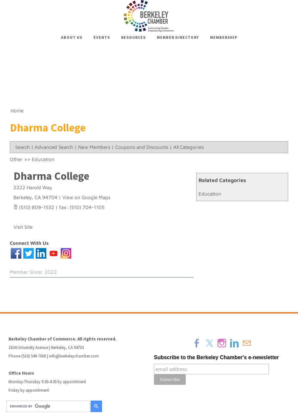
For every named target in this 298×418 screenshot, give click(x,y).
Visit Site (22, 227)
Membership (223, 37)
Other (16, 159)
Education (210, 194)
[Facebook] (197, 343)
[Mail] (247, 343)
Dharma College (51, 176)
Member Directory (178, 37)
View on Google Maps (86, 197)
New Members (94, 147)
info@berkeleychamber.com (74, 356)
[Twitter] (209, 343)
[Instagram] (222, 343)
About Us (71, 37)
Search (22, 147)
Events (102, 37)
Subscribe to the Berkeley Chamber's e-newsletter (216, 357)
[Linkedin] (234, 343)
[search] (47, 406)
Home (17, 110)
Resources (133, 37)
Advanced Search (54, 147)
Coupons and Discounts (141, 147)
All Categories (188, 147)
